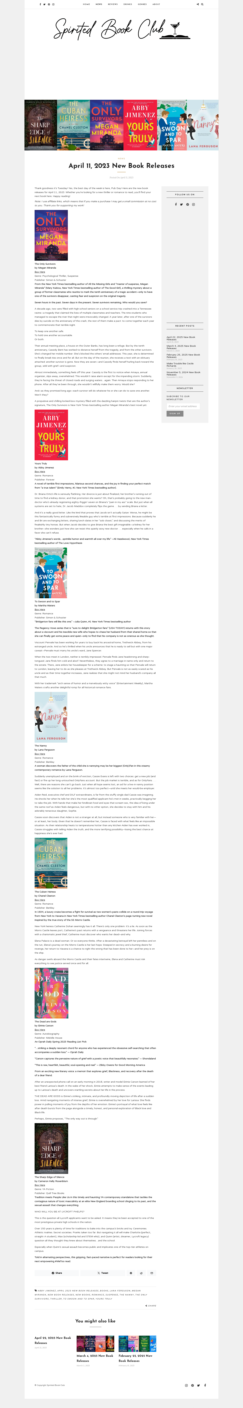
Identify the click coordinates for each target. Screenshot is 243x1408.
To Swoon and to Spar (78, 1308)
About (156, 4)
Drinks (128, 4)
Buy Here (40, 280)
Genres (142, 4)
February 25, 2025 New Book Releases (183, 365)
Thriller (56, 1308)
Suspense (111, 1304)
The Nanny (126, 1304)
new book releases (61, 1304)
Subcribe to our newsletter (178, 407)
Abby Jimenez (47, 1300)
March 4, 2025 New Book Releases (181, 356)
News (99, 4)
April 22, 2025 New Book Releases (181, 347)
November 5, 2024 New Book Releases (183, 382)
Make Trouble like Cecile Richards (180, 373)
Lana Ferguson (120, 1300)
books (104, 1300)
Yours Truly (104, 1308)
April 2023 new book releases (78, 1300)
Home (86, 4)
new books (82, 1304)
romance (98, 1304)
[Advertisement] (121, 75)
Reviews (113, 4)
